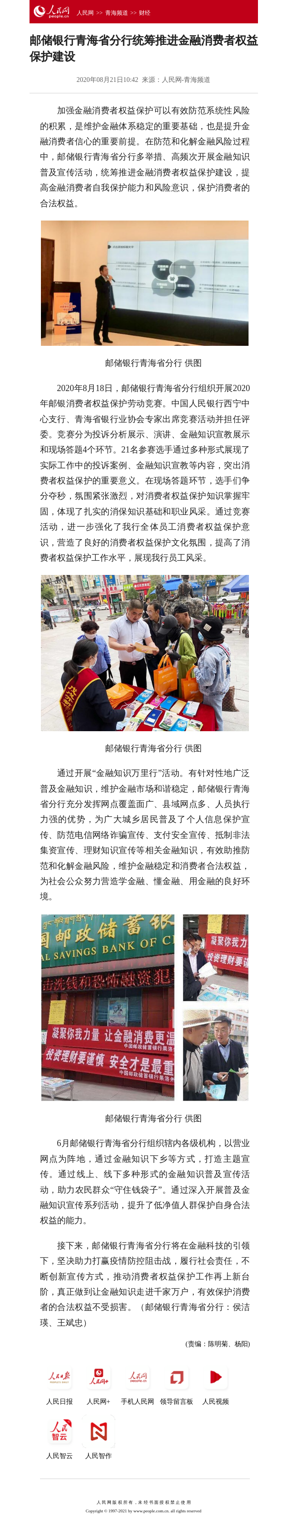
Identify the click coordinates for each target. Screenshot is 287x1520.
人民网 (85, 13)
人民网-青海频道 (186, 79)
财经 (144, 13)
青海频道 (116, 13)
